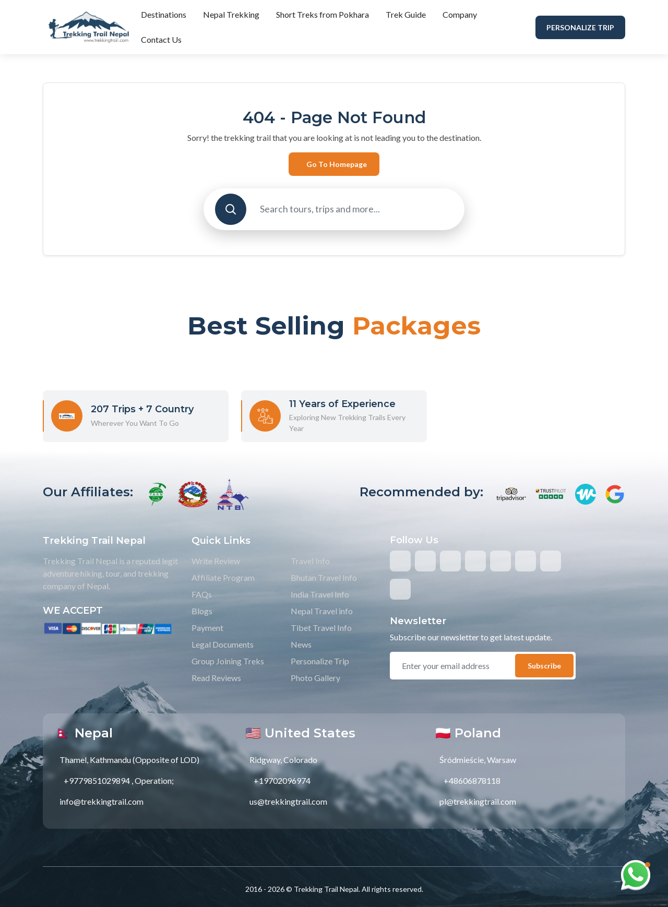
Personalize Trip (580, 27)
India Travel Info (320, 594)
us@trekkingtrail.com (288, 801)
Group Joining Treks (228, 661)
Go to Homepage (336, 164)
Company (460, 14)
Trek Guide (406, 14)
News (301, 644)
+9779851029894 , (98, 780)
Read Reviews (216, 678)
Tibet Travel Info (321, 627)
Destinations (163, 14)
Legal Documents (223, 644)
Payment (207, 627)
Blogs (202, 611)
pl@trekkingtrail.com (477, 801)
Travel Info (310, 561)
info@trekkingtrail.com (101, 801)
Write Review (216, 561)
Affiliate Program (223, 577)
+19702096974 (282, 780)
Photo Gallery (315, 678)
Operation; (154, 780)
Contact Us (161, 39)
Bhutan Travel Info (324, 577)
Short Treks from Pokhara (322, 14)
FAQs (202, 594)
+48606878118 (472, 780)
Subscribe (544, 665)
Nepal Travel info (322, 611)
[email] (457, 666)
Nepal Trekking (231, 14)
